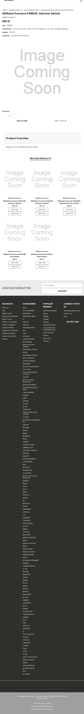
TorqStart (26, 643)
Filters (25, 352)
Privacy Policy (7, 319)
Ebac (24, 465)
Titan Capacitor (28, 634)
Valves (25, 407)
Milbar (25, 546)
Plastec (25, 577)
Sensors (26, 401)
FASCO (25, 489)
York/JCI (26, 322)
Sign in (4, 336)
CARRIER (25, 442)
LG (23, 319)
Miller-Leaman (27, 549)
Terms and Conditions (10, 330)
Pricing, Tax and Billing (10, 316)
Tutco (25, 651)
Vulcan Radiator (29, 665)
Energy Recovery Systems (29, 346)
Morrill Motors (28, 555)
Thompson (26, 628)
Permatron (26, 574)
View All (46, 341)
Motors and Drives (29, 385)
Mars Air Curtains (29, 543)
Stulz (24, 620)
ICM (24, 515)
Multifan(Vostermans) (30, 560)
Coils (24, 333)
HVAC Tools (27, 369)
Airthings (26, 336)
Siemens (25, 609)
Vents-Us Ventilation (30, 657)
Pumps (25, 398)
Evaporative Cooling (30, 349)
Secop (25, 606)
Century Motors (28, 445)
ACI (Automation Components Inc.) (49, 329)
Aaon (24, 308)
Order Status (7, 313)
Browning (26, 436)
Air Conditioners (29, 311)
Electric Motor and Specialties (30, 477)
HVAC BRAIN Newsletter (72, 311)
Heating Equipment (29, 361)
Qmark (25, 586)
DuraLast (26, 456)
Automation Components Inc (31, 421)
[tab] (42, 138)
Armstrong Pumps (29, 316)
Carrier (46, 319)
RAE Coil (25, 589)
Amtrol (25, 430)
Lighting (26, 377)
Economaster (27, 470)
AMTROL (45, 335)
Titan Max (26, 640)
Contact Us (68, 314)
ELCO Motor (27, 473)
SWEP (24, 623)
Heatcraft (26, 503)
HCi (24, 501)
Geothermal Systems (30, 355)
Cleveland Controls (30, 450)
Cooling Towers (28, 339)
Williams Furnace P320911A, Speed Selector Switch (69, 202)
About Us (5, 308)
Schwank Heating (29, 328)
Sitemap (4, 339)
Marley (25, 540)
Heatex (25, 506)
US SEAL (25, 654)
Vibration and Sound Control (30, 413)
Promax (25, 580)
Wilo (24, 671)
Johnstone (26, 520)
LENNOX (25, 529)
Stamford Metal (28, 614)
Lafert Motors (28, 523)
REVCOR (25, 597)
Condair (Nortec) (29, 566)
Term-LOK (26, 626)
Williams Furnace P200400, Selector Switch (14, 202)
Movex (25, 557)
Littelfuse (26, 532)
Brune (25, 439)
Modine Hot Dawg (29, 552)
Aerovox (26, 425)
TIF (23, 631)
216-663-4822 (73, 322)
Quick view (14, 209)
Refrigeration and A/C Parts (30, 389)
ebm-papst (26, 467)
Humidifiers (26, 364)
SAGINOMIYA (27, 603)
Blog (65, 316)
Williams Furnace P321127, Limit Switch (42, 255)
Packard (26, 572)
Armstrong (27, 313)
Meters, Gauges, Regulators (28, 381)
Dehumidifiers (27, 342)
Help (3, 311)
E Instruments (27, 462)
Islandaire (26, 518)
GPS (24, 330)
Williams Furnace (29, 668)
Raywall (25, 592)
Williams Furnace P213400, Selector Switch (42, 202)
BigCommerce (46, 703)
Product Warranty (9, 325)
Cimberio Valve (28, 447)
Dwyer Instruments (29, 459)
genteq (25, 498)
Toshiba (25, 646)
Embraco (26, 481)
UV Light (25, 404)
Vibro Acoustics (29, 660)
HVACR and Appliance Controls (30, 373)
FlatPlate (26, 495)
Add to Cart (14, 213)
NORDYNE (26, 563)
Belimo (25, 433)
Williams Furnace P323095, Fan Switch (14, 255)
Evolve (25, 486)
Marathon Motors (29, 538)
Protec (25, 583)
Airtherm (26, 428)
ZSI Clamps (26, 674)
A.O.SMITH (26, 417)
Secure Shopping (8, 328)
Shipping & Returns (8, 333)
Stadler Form (27, 611)
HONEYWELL (26, 512)
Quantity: (6, 111)
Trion (24, 648)
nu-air (25, 569)
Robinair (26, 600)
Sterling (26, 617)
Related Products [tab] (40, 158)
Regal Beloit (27, 594)
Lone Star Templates (46, 706)
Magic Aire (26, 535)
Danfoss (26, 325)
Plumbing (26, 395)
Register (13, 336)
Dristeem (26, 453)
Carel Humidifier (28, 392)
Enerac (25, 484)
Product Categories (9, 322)
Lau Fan (25, 526)
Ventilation (27, 409)
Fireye (25, 492)
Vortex (25, 663)
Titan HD (25, 637)
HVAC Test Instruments (31, 367)
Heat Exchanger (28, 358)
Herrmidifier (27, 509)
